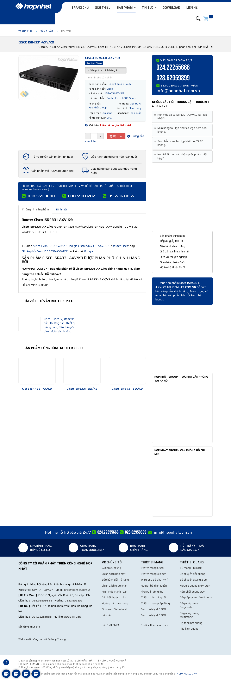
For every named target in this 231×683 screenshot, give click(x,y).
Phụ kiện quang (189, 629)
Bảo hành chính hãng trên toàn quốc (114, 157)
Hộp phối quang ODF (192, 591)
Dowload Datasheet (114, 609)
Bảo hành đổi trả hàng (115, 579)
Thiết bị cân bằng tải (153, 597)
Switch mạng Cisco (152, 568)
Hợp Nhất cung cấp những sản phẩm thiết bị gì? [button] (181, 156)
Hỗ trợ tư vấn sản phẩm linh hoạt (52, 157)
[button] (198, 18)
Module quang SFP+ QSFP (196, 585)
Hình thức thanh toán (114, 591)
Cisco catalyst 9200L (154, 609)
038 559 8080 (41, 196)
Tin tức (149, 7)
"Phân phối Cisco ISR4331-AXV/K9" (45, 251)
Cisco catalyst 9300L (154, 615)
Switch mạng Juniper (153, 574)
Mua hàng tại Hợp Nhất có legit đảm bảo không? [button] (181, 130)
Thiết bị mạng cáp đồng (155, 603)
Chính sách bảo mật (113, 574)
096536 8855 (121, 196)
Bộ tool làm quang (191, 623)
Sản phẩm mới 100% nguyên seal (52, 171)
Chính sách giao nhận (114, 585)
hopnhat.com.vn (42, 590)
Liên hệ (192, 7)
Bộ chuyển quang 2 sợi (193, 579)
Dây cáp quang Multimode (196, 597)
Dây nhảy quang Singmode (190, 605)
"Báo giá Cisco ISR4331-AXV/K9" (88, 246)
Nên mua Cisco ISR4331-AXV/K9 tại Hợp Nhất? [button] (181, 116)
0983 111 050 (72, 617)
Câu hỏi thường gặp (114, 597)
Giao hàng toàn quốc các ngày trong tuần (114, 171)
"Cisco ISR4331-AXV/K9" (49, 246)
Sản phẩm (126, 7)
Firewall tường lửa (152, 591)
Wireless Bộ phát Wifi (154, 579)
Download (171, 7)
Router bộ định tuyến (154, 585)
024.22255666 (173, 67)
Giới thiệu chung (111, 568)
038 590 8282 (81, 196)
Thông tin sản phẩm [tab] (35, 209)
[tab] (182, 117)
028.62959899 (173, 78)
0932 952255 (73, 600)
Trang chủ (80, 7)
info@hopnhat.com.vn (178, 90)
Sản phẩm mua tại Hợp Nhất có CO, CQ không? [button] (179, 143)
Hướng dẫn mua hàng (115, 603)
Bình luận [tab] (62, 209)
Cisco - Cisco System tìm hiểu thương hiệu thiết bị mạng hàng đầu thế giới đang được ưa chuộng (59, 325)
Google (88, 251)
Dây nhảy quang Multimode (190, 615)
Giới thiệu (103, 7)
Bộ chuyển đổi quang (192, 574)
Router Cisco (120, 246)
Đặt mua (116, 136)
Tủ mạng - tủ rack (191, 568)
